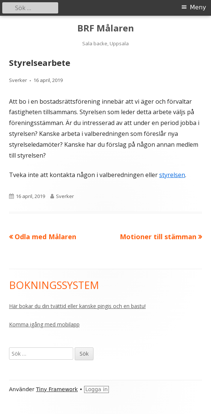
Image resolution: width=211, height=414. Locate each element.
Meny (198, 7)
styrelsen (172, 175)
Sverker (18, 80)
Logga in (96, 389)
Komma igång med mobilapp (44, 324)
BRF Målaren (105, 28)
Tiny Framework (57, 389)
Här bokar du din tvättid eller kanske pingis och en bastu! (77, 306)
